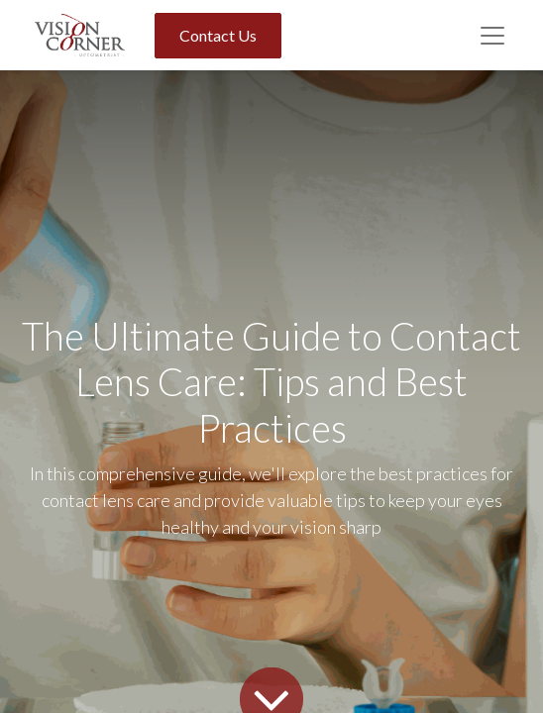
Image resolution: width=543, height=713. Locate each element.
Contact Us (218, 35)
